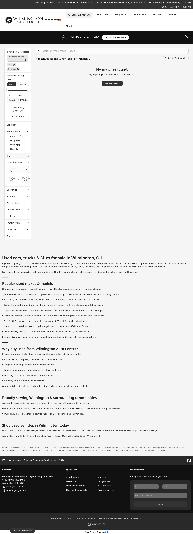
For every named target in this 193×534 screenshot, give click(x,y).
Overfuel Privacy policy (77, 490)
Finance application (75, 485)
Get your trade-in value (115, 37)
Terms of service (106, 490)
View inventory (73, 477)
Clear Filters (23, 51)
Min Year (12, 178)
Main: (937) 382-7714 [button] (14, 486)
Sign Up (160, 504)
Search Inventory (79, 15)
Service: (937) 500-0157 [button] (16, 490)
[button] (125, 2)
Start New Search (112, 83)
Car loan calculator (107, 485)
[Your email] (160, 495)
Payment (22, 84)
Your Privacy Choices (96, 532)
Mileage (12, 168)
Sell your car (104, 481)
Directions (71, 481)
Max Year (26, 178)
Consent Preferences (22, 530)
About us (102, 477)
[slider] (6, 90)
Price (11, 84)
